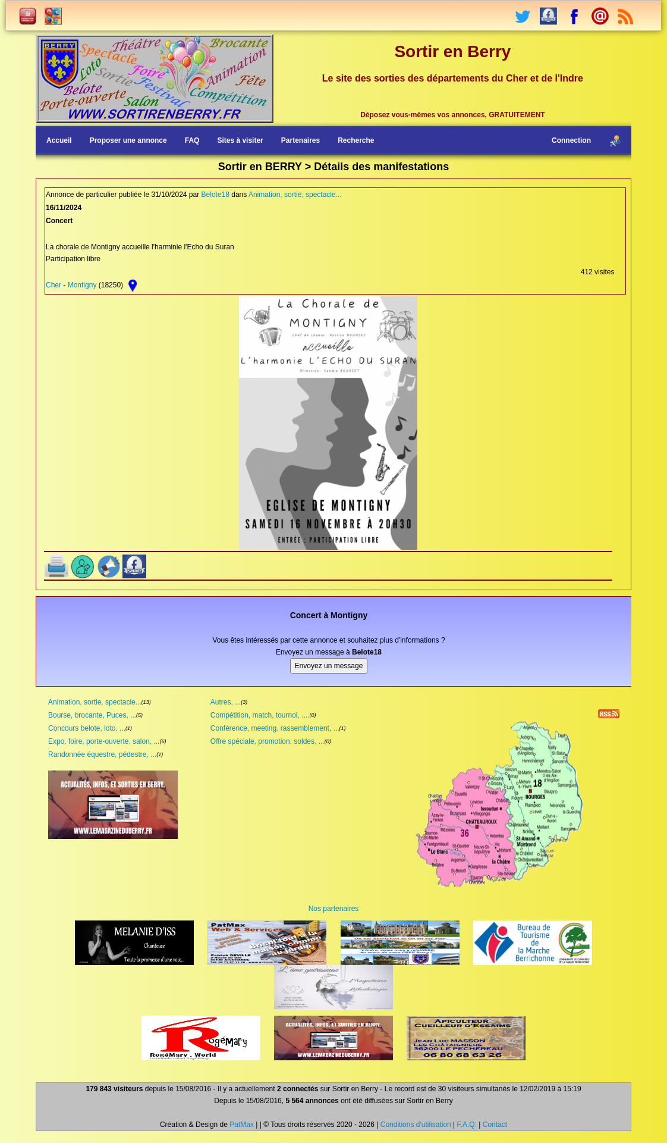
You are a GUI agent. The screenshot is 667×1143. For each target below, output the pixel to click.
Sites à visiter (240, 140)
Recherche (356, 140)
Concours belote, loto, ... (86, 728)
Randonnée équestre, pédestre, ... (102, 754)
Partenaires (300, 140)
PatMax (241, 1124)
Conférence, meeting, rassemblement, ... (274, 728)
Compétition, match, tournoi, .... (260, 715)
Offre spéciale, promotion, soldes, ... (267, 741)
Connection (571, 140)
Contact (495, 1124)
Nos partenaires (334, 908)
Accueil (59, 140)
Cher (53, 285)
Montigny (82, 285)
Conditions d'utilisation (415, 1124)
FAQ (192, 140)
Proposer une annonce (128, 140)
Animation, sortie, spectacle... (295, 194)
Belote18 (215, 194)
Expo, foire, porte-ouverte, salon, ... (103, 741)
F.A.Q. (467, 1124)
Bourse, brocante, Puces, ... (92, 715)
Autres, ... (225, 702)
